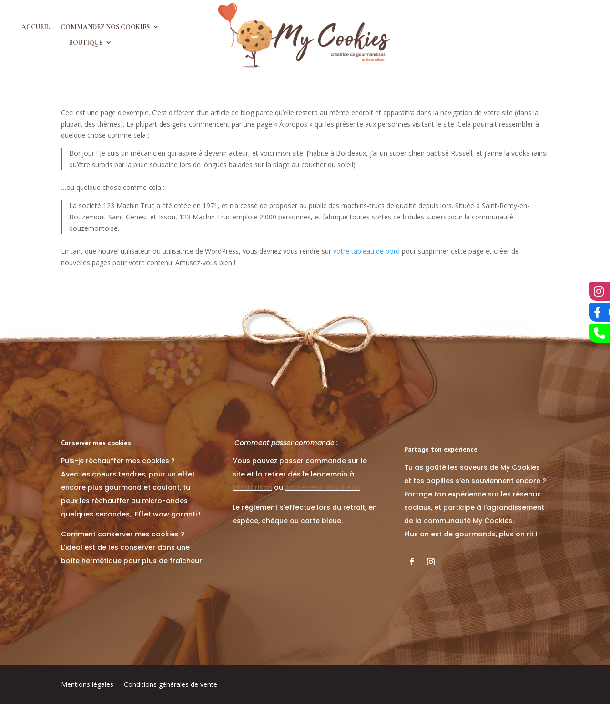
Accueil (35, 27)
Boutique (85, 43)
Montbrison (252, 487)
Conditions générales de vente (170, 685)
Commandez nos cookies (105, 27)
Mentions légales (87, 685)
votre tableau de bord (366, 251)
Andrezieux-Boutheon (322, 487)
